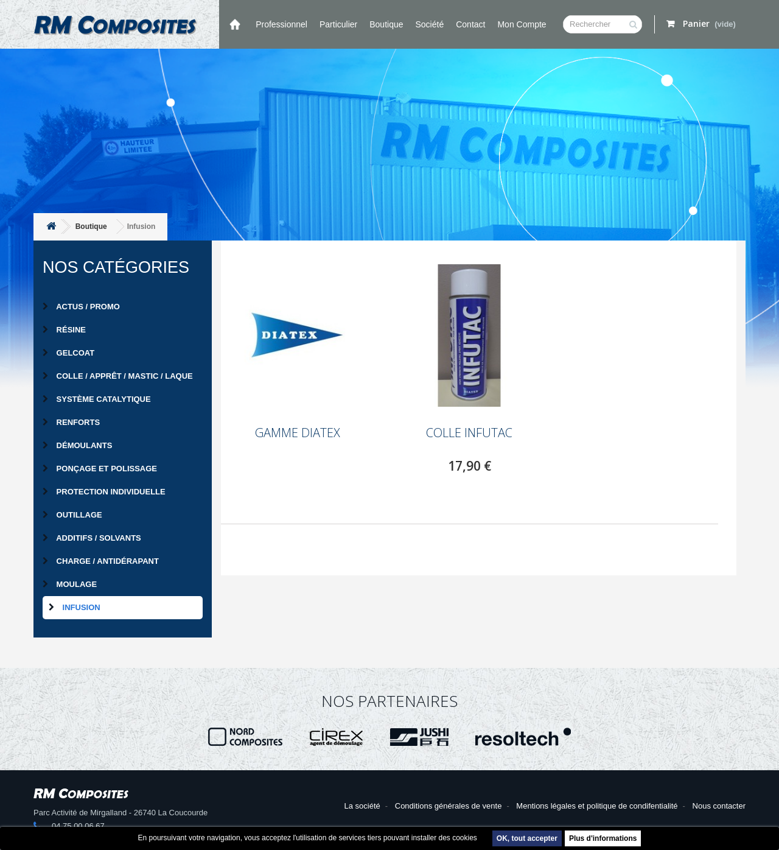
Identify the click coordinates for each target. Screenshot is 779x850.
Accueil (234, 24)
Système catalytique (97, 399)
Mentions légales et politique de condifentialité (596, 805)
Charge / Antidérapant (101, 561)
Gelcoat (68, 352)
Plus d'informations (603, 838)
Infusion (74, 607)
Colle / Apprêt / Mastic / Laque (118, 376)
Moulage (70, 584)
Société (430, 24)
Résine (64, 329)
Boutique (386, 24)
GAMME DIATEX (297, 433)
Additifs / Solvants (92, 538)
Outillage (72, 514)
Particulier (338, 24)
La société (362, 805)
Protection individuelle (104, 491)
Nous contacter (719, 805)
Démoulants (77, 445)
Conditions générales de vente (448, 805)
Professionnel (281, 24)
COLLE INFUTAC (469, 433)
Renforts (71, 422)
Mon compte (521, 24)
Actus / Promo (81, 306)
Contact (470, 24)
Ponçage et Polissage (100, 468)
